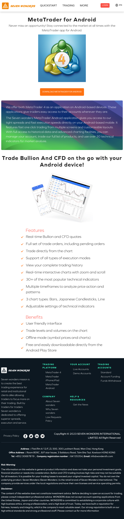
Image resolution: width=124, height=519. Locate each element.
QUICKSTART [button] (48, 6)
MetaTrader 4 (53, 372)
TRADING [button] (68, 6)
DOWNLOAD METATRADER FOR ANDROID (62, 92)
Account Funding (110, 376)
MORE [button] (84, 6)
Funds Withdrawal (111, 381)
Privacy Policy (11, 436)
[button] (118, 5)
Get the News (80, 404)
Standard (106, 372)
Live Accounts (81, 369)
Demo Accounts (82, 373)
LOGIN (105, 5)
